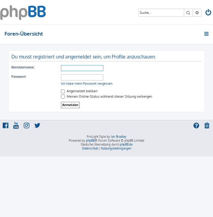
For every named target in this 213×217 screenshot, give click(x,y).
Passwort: (18, 76)
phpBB (90, 140)
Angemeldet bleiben (79, 91)
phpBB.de (126, 144)
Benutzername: (22, 67)
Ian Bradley (118, 136)
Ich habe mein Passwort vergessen (86, 83)
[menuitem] (209, 13)
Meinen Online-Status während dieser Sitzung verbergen (106, 96)
